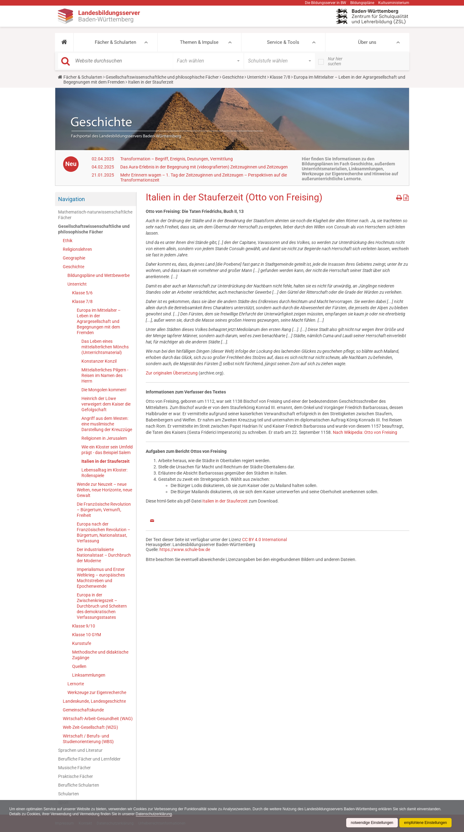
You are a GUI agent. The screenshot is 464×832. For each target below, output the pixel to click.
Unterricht (256, 77)
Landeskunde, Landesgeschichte (94, 701)
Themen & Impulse (199, 42)
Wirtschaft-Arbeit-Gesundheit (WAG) (98, 718)
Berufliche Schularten (78, 785)
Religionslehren (77, 249)
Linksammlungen (88, 675)
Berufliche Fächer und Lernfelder (89, 758)
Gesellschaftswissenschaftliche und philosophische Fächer (162, 77)
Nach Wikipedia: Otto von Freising (365, 432)
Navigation (71, 199)
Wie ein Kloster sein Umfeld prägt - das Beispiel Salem (107, 449)
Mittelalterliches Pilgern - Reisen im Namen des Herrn (104, 375)
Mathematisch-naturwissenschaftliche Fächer (95, 214)
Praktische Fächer (75, 776)
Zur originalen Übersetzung (172, 372)
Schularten (68, 793)
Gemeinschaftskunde (83, 709)
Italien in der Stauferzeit (105, 461)
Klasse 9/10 (83, 625)
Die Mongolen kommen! (103, 389)
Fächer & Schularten (115, 42)
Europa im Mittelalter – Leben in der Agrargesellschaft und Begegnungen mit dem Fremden (99, 321)
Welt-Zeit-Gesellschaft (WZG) (90, 727)
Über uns (367, 42)
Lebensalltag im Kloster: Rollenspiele (104, 472)
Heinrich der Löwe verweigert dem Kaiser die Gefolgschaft (106, 404)
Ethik (67, 240)
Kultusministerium (393, 3)
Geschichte (233, 77)
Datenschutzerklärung (154, 814)
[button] (64, 42)
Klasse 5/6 (82, 292)
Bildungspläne (362, 3)
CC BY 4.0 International (264, 539)
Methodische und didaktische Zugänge (100, 655)
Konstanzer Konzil (99, 361)
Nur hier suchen (335, 61)
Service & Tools (283, 42)
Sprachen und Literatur (80, 750)
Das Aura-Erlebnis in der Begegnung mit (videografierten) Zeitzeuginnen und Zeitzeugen (204, 166)
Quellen (79, 666)
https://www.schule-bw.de (184, 549)
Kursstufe (81, 643)
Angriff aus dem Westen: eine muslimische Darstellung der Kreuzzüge (106, 424)
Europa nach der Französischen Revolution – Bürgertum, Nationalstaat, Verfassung (103, 532)
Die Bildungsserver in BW (325, 3)
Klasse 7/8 (280, 77)
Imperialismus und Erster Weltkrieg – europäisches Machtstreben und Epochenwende (101, 578)
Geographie (74, 257)
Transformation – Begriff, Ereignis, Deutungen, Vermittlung (176, 158)
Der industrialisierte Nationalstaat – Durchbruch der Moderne (104, 555)
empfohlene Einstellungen (425, 823)
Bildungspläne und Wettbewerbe (98, 275)
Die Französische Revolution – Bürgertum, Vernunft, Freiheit (104, 510)
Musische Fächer (74, 767)
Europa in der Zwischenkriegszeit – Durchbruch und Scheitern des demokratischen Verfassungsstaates (102, 606)
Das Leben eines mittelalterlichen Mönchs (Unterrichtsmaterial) (105, 347)
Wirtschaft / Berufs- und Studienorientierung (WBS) (88, 738)
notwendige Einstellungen (372, 823)
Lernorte (75, 683)
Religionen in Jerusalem (104, 438)
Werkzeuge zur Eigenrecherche (96, 692)
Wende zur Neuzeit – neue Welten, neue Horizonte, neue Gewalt (104, 490)
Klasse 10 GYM (86, 634)
